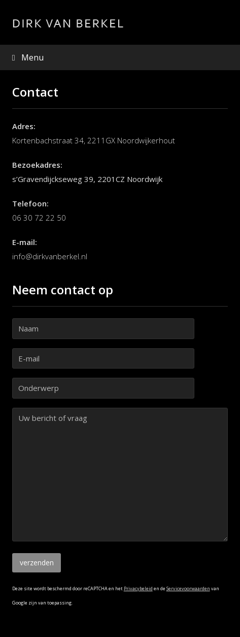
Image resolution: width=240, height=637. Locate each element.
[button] (120, 57)
